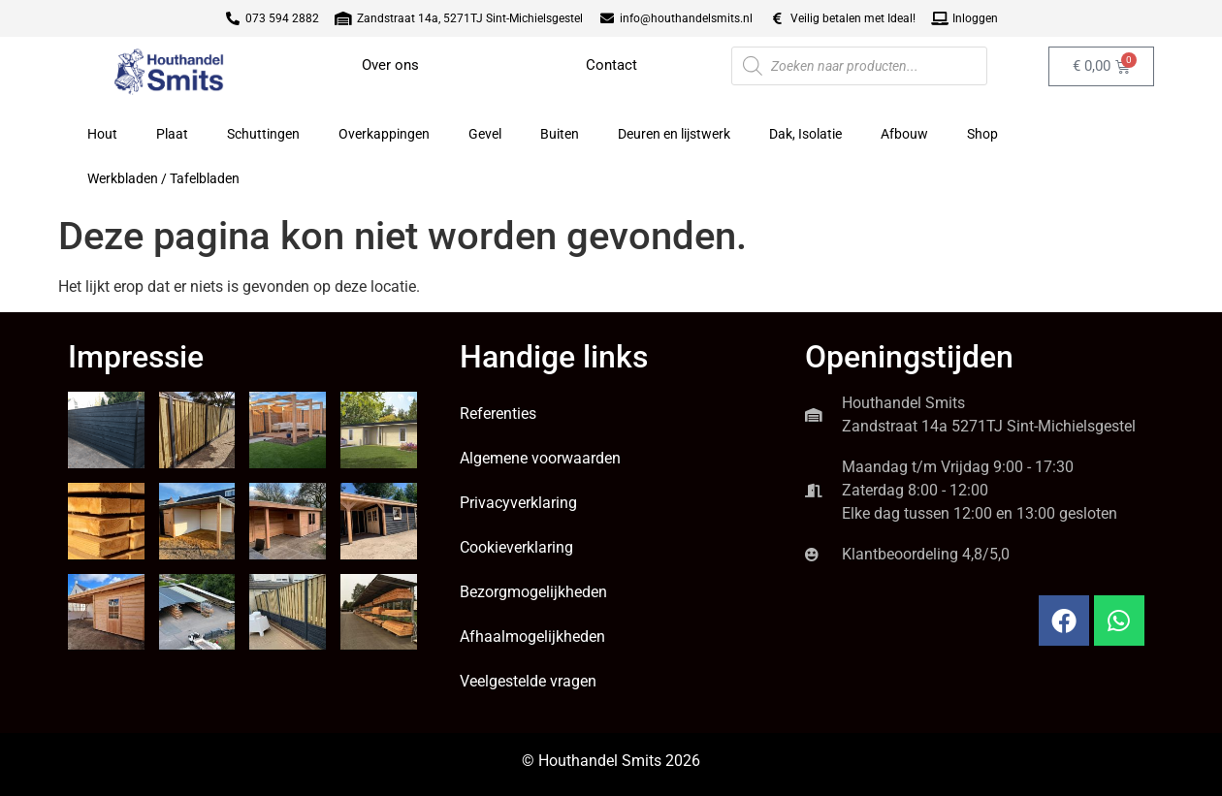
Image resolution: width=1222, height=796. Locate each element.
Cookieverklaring (516, 547)
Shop (982, 134)
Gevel (484, 134)
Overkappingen (384, 134)
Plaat (172, 134)
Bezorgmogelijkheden (533, 592)
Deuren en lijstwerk (674, 134)
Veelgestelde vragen (528, 681)
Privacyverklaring (518, 503)
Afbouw (904, 134)
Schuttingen (263, 134)
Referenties (498, 413)
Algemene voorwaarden (540, 458)
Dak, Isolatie (805, 134)
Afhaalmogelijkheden (532, 636)
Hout (102, 134)
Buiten (559, 134)
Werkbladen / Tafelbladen (163, 178)
